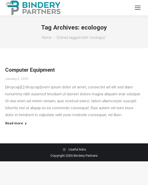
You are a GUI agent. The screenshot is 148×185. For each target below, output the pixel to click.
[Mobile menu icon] (138, 8)
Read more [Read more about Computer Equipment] (16, 123)
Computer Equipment (30, 70)
